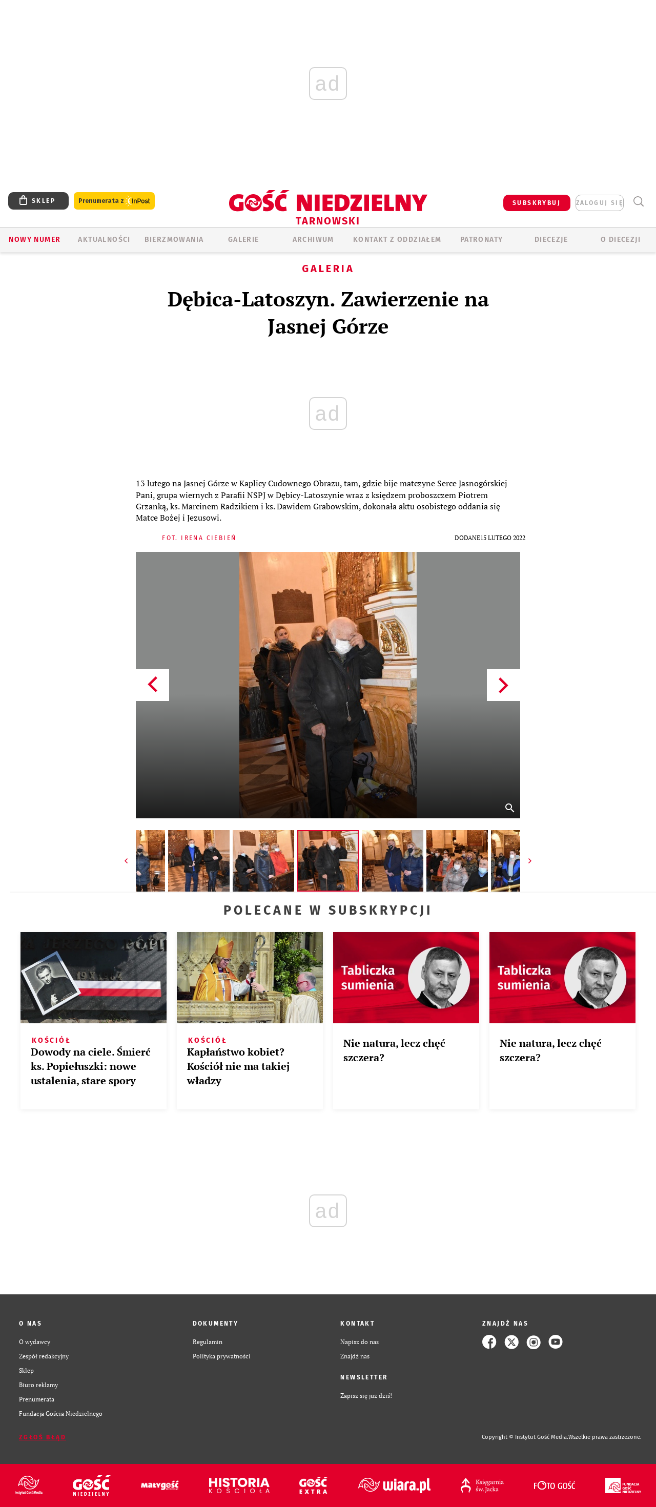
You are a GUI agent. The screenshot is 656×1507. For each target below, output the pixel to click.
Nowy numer (34, 239)
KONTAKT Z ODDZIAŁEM (397, 239)
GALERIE (243, 239)
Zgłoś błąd (42, 1437)
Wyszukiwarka (638, 201)
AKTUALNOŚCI (104, 239)
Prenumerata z (114, 201)
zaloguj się (599, 203)
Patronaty (481, 239)
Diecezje (551, 239)
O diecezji (621, 239)
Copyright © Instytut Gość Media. (525, 1437)
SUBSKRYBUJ (536, 203)
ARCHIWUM (313, 239)
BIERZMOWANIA (174, 239)
